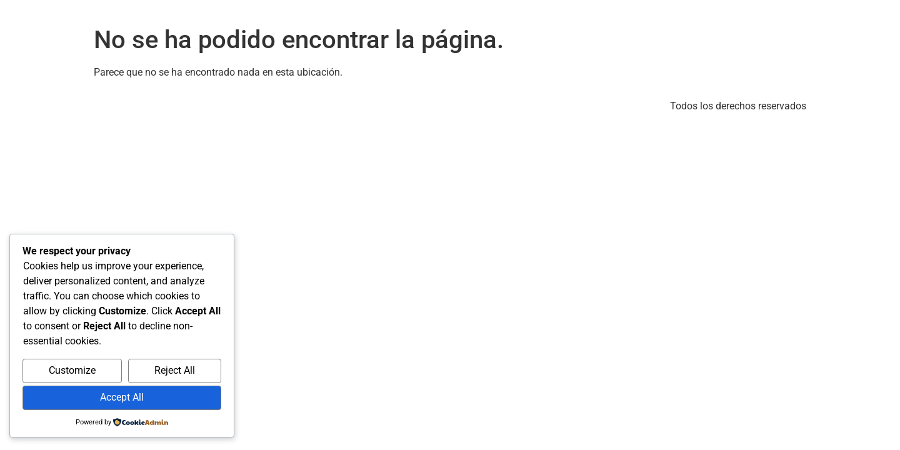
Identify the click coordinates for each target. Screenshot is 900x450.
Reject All (174, 370)
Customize (72, 370)
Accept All (122, 397)
